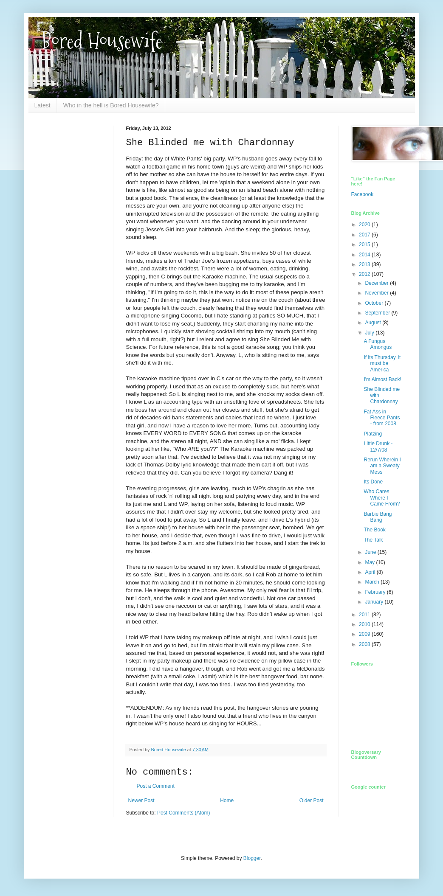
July (370, 333)
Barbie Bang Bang (378, 517)
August (373, 323)
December (377, 283)
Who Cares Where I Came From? (382, 498)
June (371, 552)
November (377, 293)
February (376, 592)
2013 (365, 264)
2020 (365, 225)
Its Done (373, 482)
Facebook (362, 194)
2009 (365, 634)
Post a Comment (156, 786)
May (370, 562)
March (373, 582)
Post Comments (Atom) (183, 813)
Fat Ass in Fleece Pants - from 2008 (382, 418)
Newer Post (141, 800)
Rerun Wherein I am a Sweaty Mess (382, 466)
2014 (365, 255)
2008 (365, 644)
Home (227, 800)
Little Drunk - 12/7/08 (378, 446)
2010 (365, 624)
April (370, 572)
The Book (374, 530)
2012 (365, 274)
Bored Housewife (101, 41)
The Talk (373, 540)
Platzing (373, 434)
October (374, 303)
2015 (365, 244)
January (374, 602)
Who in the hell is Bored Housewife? (111, 105)
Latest (42, 105)
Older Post (311, 800)
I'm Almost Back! (382, 379)
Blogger (252, 858)
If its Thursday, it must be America (382, 363)
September (378, 313)
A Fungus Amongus (378, 344)
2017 (365, 235)
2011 (365, 615)
